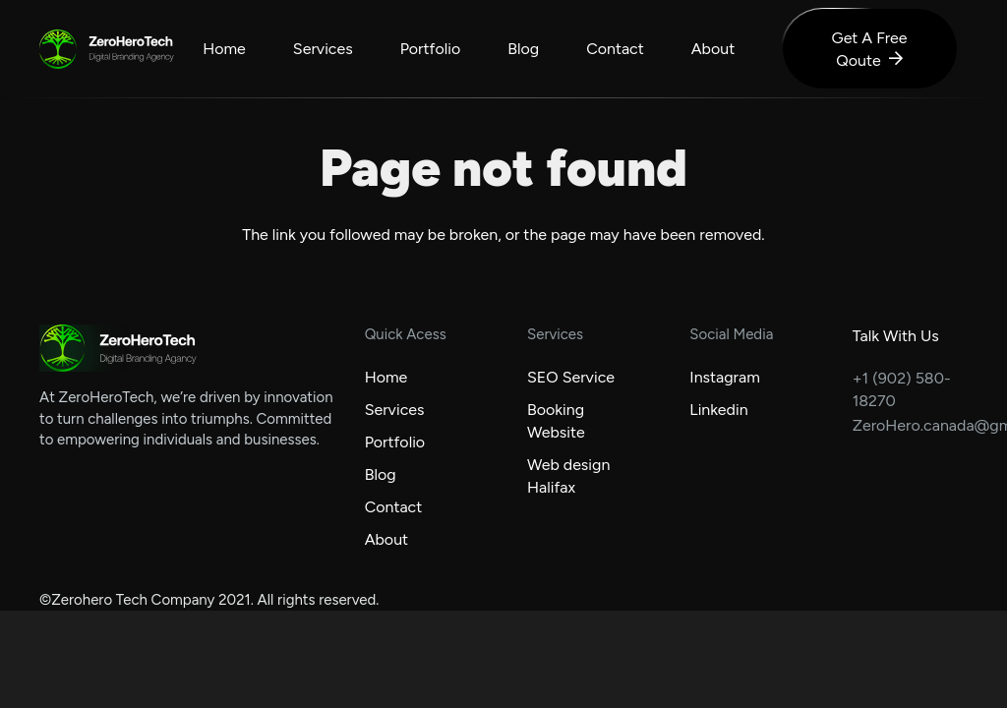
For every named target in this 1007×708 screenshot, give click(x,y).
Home (386, 377)
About (386, 539)
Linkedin (718, 409)
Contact (394, 507)
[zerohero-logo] (58, 49)
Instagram (724, 377)
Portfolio (395, 442)
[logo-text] (130, 49)
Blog (380, 474)
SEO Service (571, 377)
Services (395, 409)
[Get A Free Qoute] (869, 49)
